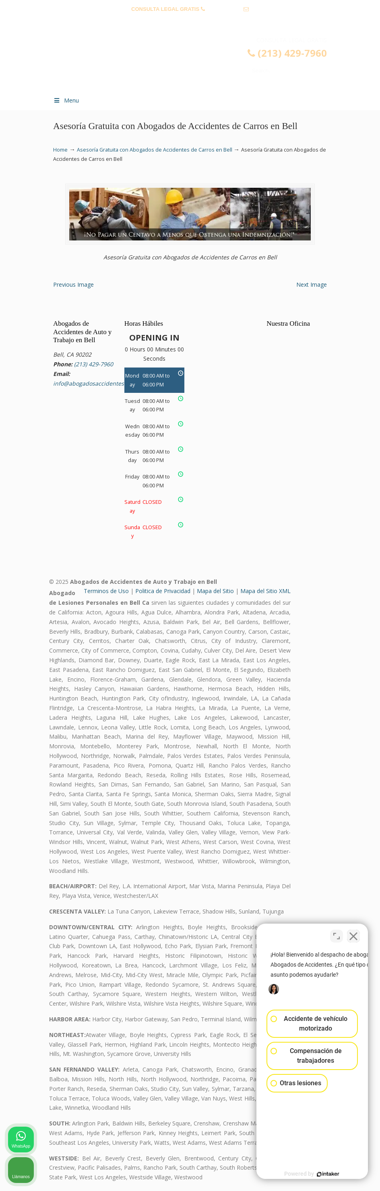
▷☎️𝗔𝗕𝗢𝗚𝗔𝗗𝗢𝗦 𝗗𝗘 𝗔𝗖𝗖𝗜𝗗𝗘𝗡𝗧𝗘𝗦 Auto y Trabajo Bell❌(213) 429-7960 (198, 62)
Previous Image (73, 284)
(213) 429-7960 (224, 9)
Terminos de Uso (106, 591)
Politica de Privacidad (162, 591)
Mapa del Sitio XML (265, 591)
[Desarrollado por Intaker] (311, 1174)
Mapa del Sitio (215, 591)
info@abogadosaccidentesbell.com (190, 21)
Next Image (311, 284)
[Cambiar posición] (336, 934)
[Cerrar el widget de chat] (353, 934)
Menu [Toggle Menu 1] (66, 100)
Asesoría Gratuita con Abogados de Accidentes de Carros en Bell (154, 149)
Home (60, 149)
